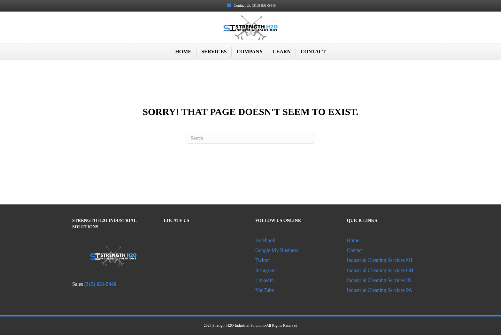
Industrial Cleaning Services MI (379, 260)
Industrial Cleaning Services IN (379, 280)
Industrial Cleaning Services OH (380, 270)
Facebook (265, 240)
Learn (282, 51)
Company (249, 51)
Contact (313, 51)
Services (214, 51)
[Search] (250, 138)
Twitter (262, 260)
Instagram (265, 270)
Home (183, 51)
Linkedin (265, 280)
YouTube (264, 290)
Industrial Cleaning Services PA (379, 290)
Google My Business (276, 250)
